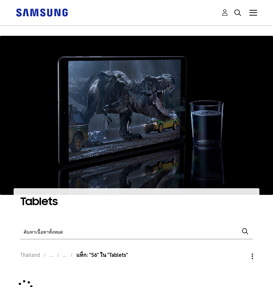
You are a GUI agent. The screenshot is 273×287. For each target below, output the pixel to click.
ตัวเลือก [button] (241, 256)
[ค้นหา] (136, 231)
